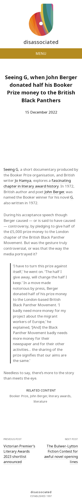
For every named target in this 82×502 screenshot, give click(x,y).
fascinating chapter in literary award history (37, 183)
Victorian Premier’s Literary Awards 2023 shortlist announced (19, 454)
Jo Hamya (23, 180)
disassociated (41, 41)
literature (40, 401)
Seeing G (10, 169)
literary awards (60, 396)
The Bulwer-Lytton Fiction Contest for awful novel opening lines (61, 454)
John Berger (54, 191)
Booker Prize (18, 396)
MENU (41, 53)
